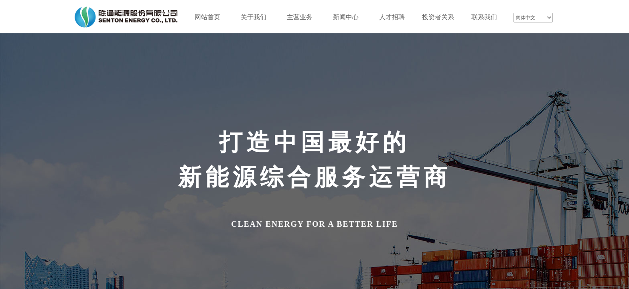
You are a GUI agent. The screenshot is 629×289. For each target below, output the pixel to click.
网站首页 (207, 17)
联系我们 (484, 17)
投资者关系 (438, 17)
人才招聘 (392, 17)
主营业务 (299, 17)
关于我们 (253, 17)
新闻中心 (346, 17)
